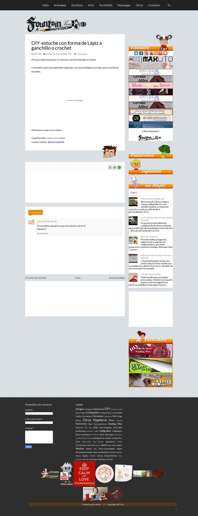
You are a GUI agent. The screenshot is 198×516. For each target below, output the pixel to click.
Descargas (123, 5)
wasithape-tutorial (105, 459)
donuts (89, 438)
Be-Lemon (96, 504)
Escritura (77, 5)
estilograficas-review (102, 438)
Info (115, 416)
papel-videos (93, 452)
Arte (91, 5)
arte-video (117, 427)
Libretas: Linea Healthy (151, 274)
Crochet (49, 54)
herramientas (81, 445)
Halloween (108, 416)
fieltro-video (86, 442)
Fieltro (78, 416)
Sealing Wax (115, 423)
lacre (104, 444)
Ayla (39, 221)
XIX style (88, 428)
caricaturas (86, 434)
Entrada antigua (117, 277)
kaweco (98, 445)
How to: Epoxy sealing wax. (152, 198)
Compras (88, 409)
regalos (85, 455)
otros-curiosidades (106, 448)
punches (111, 452)
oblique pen (91, 449)
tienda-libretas (110, 455)
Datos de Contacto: (149, 236)
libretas (80, 448)
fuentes (101, 442)
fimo (94, 442)
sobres (92, 456)
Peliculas (119, 421)
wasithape (93, 459)
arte (95, 427)
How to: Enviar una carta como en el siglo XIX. (156, 256)
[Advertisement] (75, 298)
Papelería (100, 420)
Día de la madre (116, 409)
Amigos (80, 409)
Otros (139, 5)
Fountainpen (87, 416)
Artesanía (60, 5)
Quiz (90, 424)
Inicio (45, 5)
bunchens (89, 431)
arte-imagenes (105, 427)
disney (84, 438)
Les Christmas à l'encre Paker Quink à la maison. (157, 218)
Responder (42, 233)
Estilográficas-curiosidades (111, 413)
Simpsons (79, 427)
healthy (119, 442)
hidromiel (90, 445)
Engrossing (80, 413)
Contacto (154, 5)
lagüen (119, 445)
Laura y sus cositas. (56, 138)
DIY (70, 54)
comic (101, 434)
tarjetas (100, 456)
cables (96, 431)
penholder (103, 452)
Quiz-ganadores (100, 424)
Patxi (111, 420)
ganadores (110, 441)
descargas (109, 434)
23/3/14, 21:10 (49, 221)
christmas (95, 435)
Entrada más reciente (35, 277)
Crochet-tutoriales (60, 54)
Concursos (98, 409)
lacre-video (111, 445)
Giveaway (98, 416)
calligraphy (105, 430)
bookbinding (81, 431)
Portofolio (105, 5)
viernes (86, 459)
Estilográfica (92, 412)
